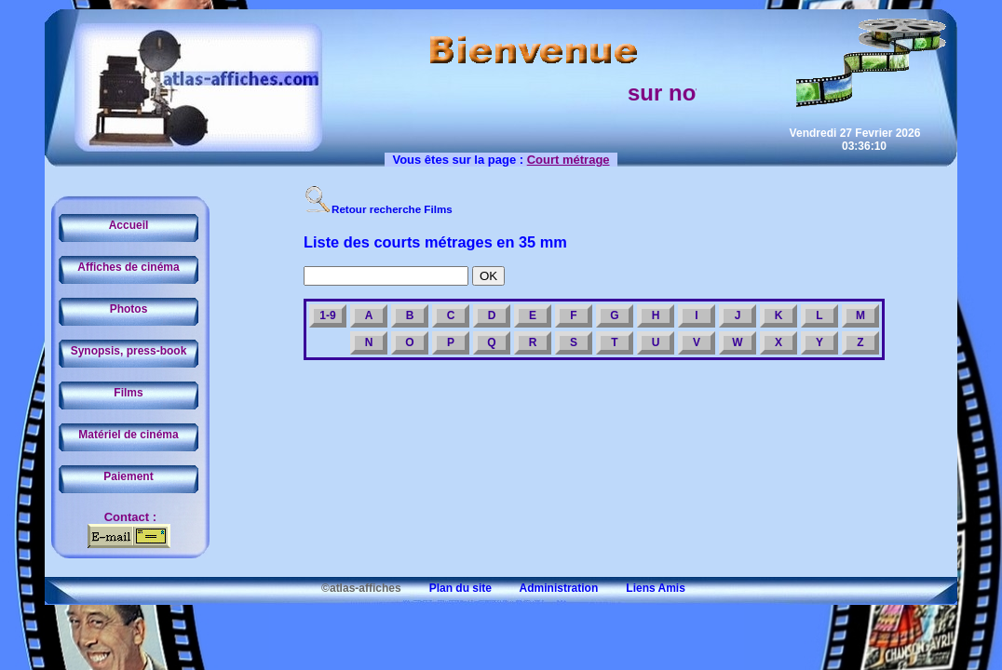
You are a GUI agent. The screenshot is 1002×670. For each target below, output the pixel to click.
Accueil (129, 225)
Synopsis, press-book (129, 350)
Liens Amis (643, 588)
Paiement (128, 476)
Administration (546, 588)
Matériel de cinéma (128, 434)
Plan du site (448, 588)
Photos (129, 308)
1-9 (327, 315)
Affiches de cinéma (128, 267)
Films (128, 392)
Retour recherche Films (378, 209)
